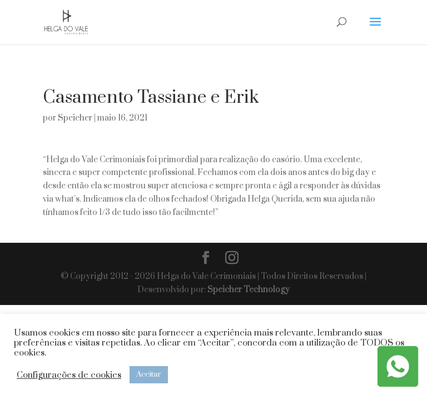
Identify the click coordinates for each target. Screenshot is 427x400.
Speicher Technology (248, 289)
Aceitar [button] (148, 374)
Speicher (75, 118)
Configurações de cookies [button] (69, 375)
